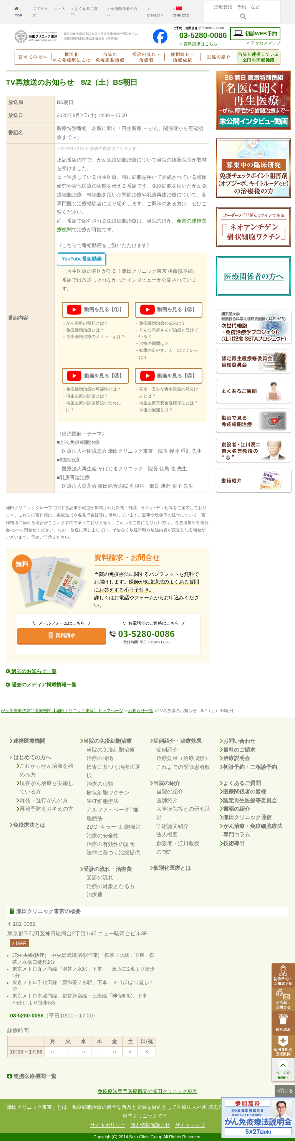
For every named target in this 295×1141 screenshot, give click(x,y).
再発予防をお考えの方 (45, 809)
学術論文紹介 (172, 826)
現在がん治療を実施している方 (45, 787)
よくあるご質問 (240, 783)
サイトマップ (190, 1125)
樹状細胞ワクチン (107, 793)
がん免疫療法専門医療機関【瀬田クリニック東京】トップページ (62, 710)
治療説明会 (235, 758)
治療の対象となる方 (110, 886)
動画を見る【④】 (168, 376)
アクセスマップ (265, 43)
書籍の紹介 (235, 809)
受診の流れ (99, 877)
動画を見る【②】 (168, 310)
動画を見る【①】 (95, 310)
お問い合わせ (237, 741)
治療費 (94, 895)
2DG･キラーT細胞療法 (113, 827)
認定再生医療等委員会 (248, 800)
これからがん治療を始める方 (45, 770)
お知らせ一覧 (140, 710)
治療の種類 (99, 784)
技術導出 (232, 843)
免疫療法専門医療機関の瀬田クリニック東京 (147, 1091)
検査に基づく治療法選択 (113, 771)
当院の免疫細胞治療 (106, 741)
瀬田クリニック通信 (246, 817)
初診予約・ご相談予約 (248, 767)
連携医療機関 (27, 741)
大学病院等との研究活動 (183, 813)
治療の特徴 (99, 758)
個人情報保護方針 (150, 1125)
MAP (19, 943)
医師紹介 (167, 800)
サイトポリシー (107, 1125)
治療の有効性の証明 (110, 844)
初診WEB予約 (255, 33)
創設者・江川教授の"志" (177, 847)
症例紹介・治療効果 (176, 741)
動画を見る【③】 (95, 376)
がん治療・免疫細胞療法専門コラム (251, 830)
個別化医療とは (170, 868)
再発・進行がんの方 (42, 800)
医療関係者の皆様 (243, 791)
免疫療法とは (27, 825)
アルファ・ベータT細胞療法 (112, 813)
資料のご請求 (237, 749)
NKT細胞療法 (102, 801)
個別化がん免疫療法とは (71, 57)
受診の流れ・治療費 (106, 869)
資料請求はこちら (200, 43)
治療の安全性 (102, 836)
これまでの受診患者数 (183, 767)
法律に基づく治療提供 (113, 852)
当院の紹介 (165, 783)
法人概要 (167, 834)
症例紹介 (167, 750)
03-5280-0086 (198, 35)
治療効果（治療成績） (183, 758)
